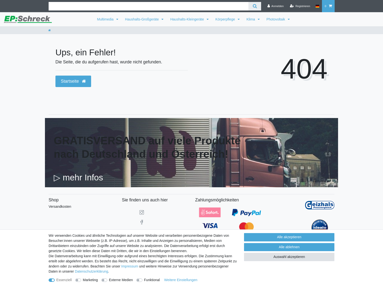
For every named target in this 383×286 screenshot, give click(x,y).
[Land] (317, 6)
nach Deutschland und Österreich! (141, 154)
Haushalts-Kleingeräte (187, 19)
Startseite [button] (73, 81)
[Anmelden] (276, 6)
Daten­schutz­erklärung (91, 271)
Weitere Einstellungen (180, 280)
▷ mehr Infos (78, 177)
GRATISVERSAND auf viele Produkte (147, 141)
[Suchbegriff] (148, 6)
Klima (251, 19)
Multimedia (106, 19)
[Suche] (254, 6)
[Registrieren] (300, 6)
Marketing (90, 280)
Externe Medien (121, 280)
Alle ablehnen (289, 247)
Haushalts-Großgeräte (142, 19)
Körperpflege (225, 19)
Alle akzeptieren (289, 237)
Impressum (129, 266)
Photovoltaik (276, 19)
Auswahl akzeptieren (289, 257)
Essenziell (64, 280)
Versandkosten (60, 206)
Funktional (152, 280)
